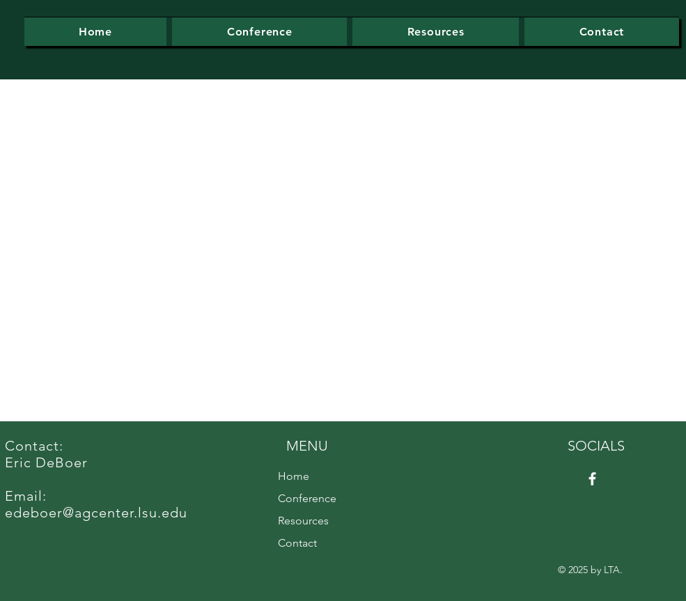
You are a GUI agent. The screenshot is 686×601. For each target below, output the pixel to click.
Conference (307, 498)
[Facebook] (592, 478)
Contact (297, 542)
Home (293, 476)
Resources (303, 520)
